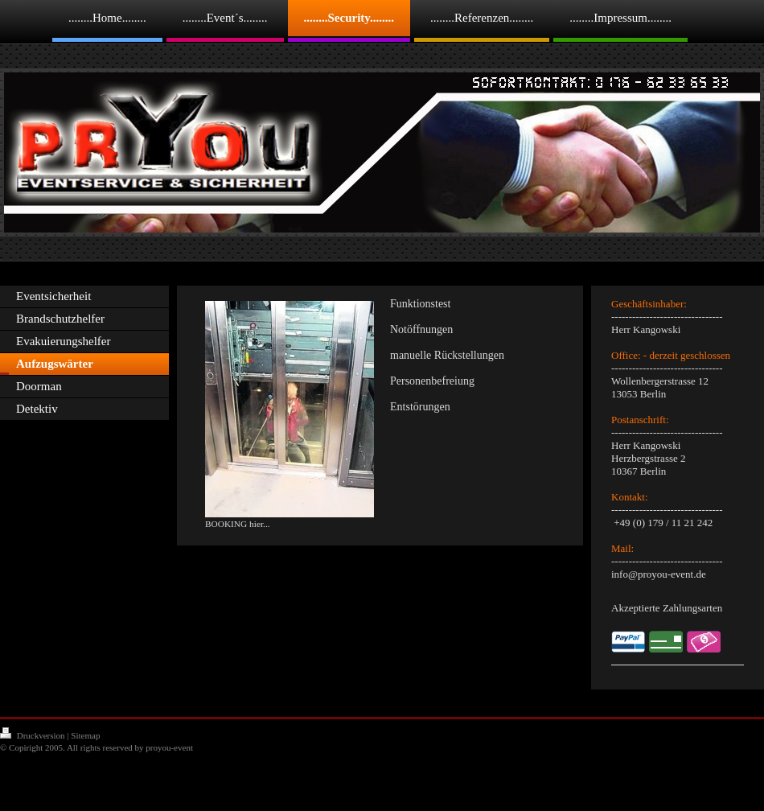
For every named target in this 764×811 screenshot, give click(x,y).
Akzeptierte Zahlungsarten (666, 608)
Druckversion (33, 735)
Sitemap (85, 735)
